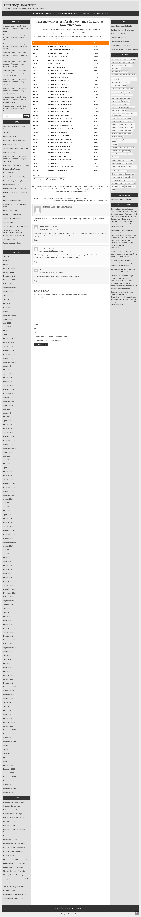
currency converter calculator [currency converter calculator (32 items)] (123, 75)
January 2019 (8, 385)
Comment (38, 298)
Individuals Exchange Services (15, 188)
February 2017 (9, 476)
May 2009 (7, 757)
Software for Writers (119, 34)
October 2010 (8, 691)
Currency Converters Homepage (44, 13)
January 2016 (8, 526)
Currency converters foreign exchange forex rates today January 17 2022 (14, 81)
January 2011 (8, 679)
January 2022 (8, 272)
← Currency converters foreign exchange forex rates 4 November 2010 (59, 198)
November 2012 (9, 593)
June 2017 (7, 460)
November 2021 (9, 280)
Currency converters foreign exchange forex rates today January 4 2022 (14, 90)
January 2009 (8, 773)
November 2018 (9, 393)
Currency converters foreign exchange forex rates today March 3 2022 (16, 55)
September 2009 (9, 742)
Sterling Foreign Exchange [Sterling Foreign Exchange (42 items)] (122, 163)
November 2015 (9, 534)
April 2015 (7, 562)
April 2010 (7, 714)
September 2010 (9, 695)
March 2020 (8, 339)
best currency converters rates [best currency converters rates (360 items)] (124, 59)
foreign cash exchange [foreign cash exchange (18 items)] (120, 104)
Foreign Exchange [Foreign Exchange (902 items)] (119, 110)
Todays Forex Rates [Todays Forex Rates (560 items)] (119, 171)
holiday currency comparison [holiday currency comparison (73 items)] (123, 124)
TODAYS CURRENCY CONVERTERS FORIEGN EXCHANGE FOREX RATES (13, 232)
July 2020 (7, 323)
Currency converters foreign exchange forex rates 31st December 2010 (122, 223)
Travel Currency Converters (14, 887)
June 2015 (7, 554)
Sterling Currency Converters (14, 871)
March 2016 (7, 518)
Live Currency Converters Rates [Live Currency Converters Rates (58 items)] (122, 140)
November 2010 (9, 687)
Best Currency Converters (13, 802)
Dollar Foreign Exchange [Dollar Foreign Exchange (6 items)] (121, 92)
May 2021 (7, 303)
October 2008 (8, 785)
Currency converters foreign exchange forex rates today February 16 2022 (14, 64)
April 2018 (7, 421)
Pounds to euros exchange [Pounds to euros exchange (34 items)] (122, 154)
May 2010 (7, 710)
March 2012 (7, 624)
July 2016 (7, 503)
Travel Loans (8, 247)
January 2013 (8, 585)
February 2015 (9, 569)
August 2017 (8, 452)
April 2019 (7, 374)
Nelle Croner (116, 251)
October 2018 (8, 397)
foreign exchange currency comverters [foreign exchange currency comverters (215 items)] (122, 114)
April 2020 (7, 335)
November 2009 (9, 734)
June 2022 (7, 256)
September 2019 (9, 362)
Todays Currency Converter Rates (16, 879)
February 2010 (9, 722)
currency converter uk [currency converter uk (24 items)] (120, 82)
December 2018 (9, 389)
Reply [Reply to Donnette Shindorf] (36, 240)
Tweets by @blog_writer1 (121, 199)
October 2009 (8, 738)
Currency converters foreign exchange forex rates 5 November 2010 (70, 23)
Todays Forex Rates (10, 883)
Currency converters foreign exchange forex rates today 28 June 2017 (14, 158)
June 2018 (7, 413)
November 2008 (9, 781)
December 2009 (9, 730)
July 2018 (7, 409)
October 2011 (8, 644)
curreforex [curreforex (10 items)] (116, 68)
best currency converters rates (75, 186)
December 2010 (9, 683)
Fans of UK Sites (9, 173)
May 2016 (7, 511)
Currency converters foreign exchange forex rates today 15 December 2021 (14, 99)
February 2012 (9, 628)
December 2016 (9, 483)
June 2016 (7, 507)
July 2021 (7, 295)
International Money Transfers (68, 13)
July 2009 (7, 749)
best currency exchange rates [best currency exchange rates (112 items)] (123, 62)
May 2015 (7, 558)
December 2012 (9, 589)
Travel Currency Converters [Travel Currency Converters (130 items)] (123, 174)
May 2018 (7, 417)
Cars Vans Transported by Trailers (124, 49)
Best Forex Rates (9, 137)
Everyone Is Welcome (11, 169)
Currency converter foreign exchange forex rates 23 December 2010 (124, 254)
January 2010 (8, 726)
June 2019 (7, 366)
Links (5, 196)
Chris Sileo (43, 270)
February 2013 (9, 581)
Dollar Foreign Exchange (12, 814)
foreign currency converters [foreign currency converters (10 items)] (123, 107)
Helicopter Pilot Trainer (120, 46)
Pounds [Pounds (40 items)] (115, 144)
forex (90, 189)
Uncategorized (48, 186)
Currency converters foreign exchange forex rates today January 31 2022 (14, 73)
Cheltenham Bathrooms (120, 42)
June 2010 (7, 706)
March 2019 (7, 378)
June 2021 (7, 299)
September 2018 (9, 401)
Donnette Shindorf (46, 227)
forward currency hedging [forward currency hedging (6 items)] (122, 121)
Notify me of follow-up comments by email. (52, 337)
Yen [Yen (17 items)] (113, 189)
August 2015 (8, 546)
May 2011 (6, 663)
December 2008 (9, 777)
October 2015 (8, 538)
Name (37, 324)
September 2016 (9, 495)
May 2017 (7, 464)
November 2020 (9, 307)
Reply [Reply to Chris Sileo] (36, 281)
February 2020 (9, 342)
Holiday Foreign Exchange (13, 851)
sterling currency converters (75, 191)
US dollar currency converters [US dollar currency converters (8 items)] (124, 180)
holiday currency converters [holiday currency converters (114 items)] (123, 127)
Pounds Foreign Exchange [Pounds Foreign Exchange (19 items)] (122, 151)
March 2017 (7, 472)
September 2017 (9, 448)
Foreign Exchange (80, 189)
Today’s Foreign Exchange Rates (15, 226)
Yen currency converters (13, 898)
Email (37, 328)
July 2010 (7, 702)
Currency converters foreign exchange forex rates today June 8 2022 (16, 28)
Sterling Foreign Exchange (13, 875)
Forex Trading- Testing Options (15, 181)
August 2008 (8, 792)
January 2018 (8, 432)
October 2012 (8, 597)
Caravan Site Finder (118, 38)
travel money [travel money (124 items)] (117, 177)
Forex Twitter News (11, 185)
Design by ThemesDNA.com (70, 914)
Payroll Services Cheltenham (122, 26)
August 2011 (7, 651)
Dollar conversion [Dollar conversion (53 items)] (119, 85)
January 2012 (8, 632)
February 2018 (9, 429)
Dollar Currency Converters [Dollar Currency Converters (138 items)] (123, 89)
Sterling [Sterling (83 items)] (115, 157)
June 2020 (7, 327)
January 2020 (8, 346)
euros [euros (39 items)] (114, 101)
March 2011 (7, 671)
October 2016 (8, 491)
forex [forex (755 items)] (114, 118)
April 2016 (7, 515)
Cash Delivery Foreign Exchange (15, 148)
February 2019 (9, 382)
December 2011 (9, 636)
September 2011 (9, 648)
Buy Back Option (9, 144)
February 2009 (9, 769)
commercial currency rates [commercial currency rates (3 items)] (122, 65)
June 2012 (7, 612)
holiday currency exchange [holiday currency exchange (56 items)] (122, 130)
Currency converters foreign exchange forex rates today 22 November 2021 (14, 108)
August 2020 (8, 319)
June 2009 (7, 753)
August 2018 (8, 405)
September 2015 (9, 542)
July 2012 (7, 609)
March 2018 (7, 425)
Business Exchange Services (14, 140)
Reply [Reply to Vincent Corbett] (36, 262)
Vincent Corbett (45, 248)
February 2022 (9, 268)
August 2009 (8, 746)
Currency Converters (20, 5)
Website (37, 333)
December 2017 (9, 436)
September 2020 (9, 315)
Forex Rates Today (10, 840)
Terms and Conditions (11, 218)
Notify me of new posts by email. (48, 340)
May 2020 (7, 331)
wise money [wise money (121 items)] (130, 186)
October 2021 (8, 284)
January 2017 (8, 479)
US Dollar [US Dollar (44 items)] (128, 177)
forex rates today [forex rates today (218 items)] (125, 118)
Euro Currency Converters (62, 189)
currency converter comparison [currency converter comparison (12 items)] (119, 78)
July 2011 (6, 655)
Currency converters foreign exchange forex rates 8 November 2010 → (81, 201)
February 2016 (9, 522)
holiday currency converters (14, 844)
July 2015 (7, 550)
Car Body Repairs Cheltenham (122, 30)
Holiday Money (9, 855)
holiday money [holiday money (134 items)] (117, 137)
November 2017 (9, 440)
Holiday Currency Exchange (14, 848)
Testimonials (8, 222)
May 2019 (7, 370)
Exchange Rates (9, 822)
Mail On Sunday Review (100, 13)
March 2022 (8, 264)
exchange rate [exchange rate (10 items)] (124, 101)
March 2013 (7, 577)
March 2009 (8, 765)
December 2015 (9, 530)
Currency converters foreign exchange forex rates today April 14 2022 (15, 37)
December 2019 (9, 350)
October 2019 (8, 358)
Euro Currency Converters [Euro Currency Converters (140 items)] (122, 95)
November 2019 (9, 354)
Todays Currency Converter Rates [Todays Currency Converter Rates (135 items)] (122, 167)
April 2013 (7, 573)
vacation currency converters (14, 894)
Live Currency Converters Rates (15, 859)
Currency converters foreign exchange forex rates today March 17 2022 (16, 46)
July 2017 (7, 456)
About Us (86, 13)
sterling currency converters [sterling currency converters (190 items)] (123, 160)
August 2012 (8, 605)
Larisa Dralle (116, 260)
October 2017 (8, 444)
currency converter (95, 186)
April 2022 (7, 260)
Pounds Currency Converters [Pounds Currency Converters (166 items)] (123, 148)
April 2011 (7, 667)
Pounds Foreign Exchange (13, 867)
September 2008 (9, 788)
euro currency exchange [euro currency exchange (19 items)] (121, 98)
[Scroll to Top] (137, 913)
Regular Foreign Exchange (13, 214)
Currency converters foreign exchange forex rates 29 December (122, 245)
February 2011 (8, 675)
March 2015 (7, 565)
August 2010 (8, 699)
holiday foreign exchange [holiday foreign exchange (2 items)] (121, 134)
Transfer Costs (9, 239)
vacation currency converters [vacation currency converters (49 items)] (123, 183)
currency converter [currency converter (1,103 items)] (119, 72)
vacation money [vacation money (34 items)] (118, 186)
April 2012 (7, 620)
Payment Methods (10, 211)
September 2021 (9, 288)
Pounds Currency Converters (14, 863)
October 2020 (8, 311)
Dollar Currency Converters (14, 810)
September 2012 (9, 601)
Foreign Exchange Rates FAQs (14, 177)
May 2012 (7, 616)
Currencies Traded (10, 152)
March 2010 (7, 718)
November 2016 (9, 487)
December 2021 (9, 276)
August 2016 (8, 499)
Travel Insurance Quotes (12, 243)
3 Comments (95, 29)
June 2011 (7, 659)
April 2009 (7, 761)
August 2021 (8, 292)
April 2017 (7, 468)
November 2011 (9, 640)
